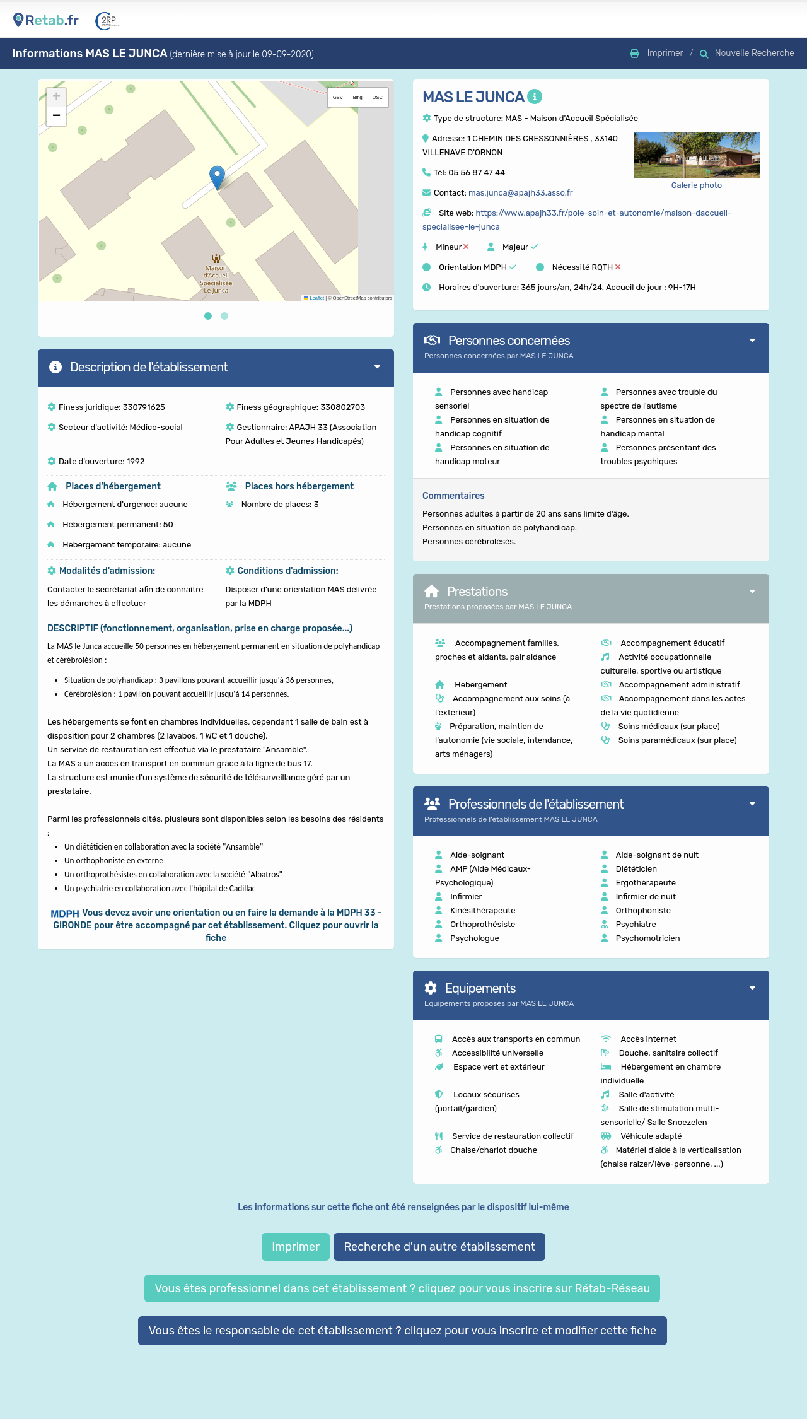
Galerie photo (697, 185)
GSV (338, 97)
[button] (217, 178)
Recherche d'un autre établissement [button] (439, 1247)
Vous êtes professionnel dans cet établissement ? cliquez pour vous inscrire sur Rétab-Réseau (402, 1288)
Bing (358, 97)
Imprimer (296, 1247)
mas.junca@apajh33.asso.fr (520, 192)
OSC (378, 97)
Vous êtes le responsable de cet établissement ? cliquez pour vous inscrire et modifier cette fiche (403, 1331)
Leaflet (314, 298)
